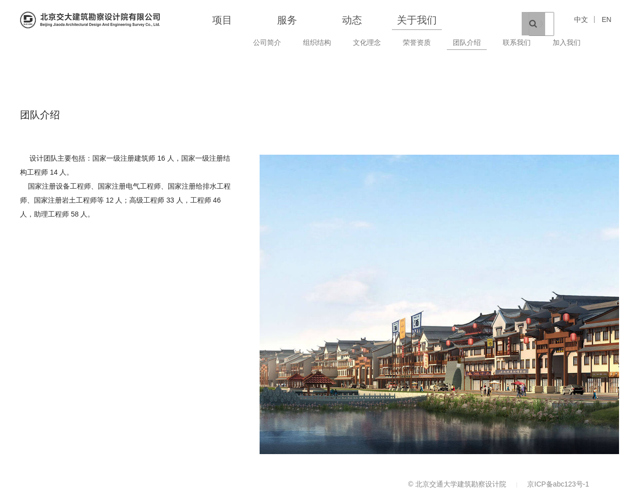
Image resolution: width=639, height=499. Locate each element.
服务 (287, 19)
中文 (581, 19)
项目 (222, 19)
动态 (352, 19)
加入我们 (567, 42)
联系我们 (517, 42)
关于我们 (417, 19)
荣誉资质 (417, 42)
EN (606, 19)
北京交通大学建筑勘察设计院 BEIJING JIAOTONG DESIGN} (90, 20)
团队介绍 (467, 42)
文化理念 (367, 42)
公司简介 (267, 42)
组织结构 (317, 42)
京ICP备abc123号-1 (558, 484)
